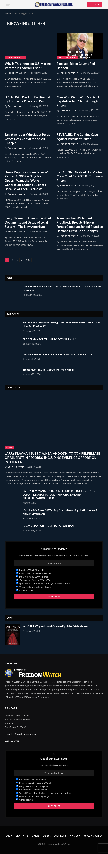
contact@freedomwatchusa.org (22, 734)
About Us (21, 836)
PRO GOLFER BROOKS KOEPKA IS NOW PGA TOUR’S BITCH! (58, 354)
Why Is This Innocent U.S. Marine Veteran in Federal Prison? (28, 66)
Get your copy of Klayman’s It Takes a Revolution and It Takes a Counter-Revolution (63, 288)
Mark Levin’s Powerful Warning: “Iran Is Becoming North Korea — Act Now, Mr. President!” (61, 324)
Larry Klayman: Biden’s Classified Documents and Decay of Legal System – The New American (28, 222)
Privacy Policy (94, 836)
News (9, 447)
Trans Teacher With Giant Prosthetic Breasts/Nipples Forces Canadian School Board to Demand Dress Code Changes (80, 224)
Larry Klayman (16, 466)
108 (28, 259)
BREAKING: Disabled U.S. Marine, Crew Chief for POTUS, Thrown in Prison (80, 176)
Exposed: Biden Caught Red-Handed (76, 66)
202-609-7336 (12, 740)
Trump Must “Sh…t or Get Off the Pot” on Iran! (48, 369)
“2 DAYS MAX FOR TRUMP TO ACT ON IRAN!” (49, 339)
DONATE (94, 4)
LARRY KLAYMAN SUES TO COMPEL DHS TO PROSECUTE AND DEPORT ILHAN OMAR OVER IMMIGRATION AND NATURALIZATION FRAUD (59, 494)
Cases (47, 836)
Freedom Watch (17, 72)
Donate (75, 836)
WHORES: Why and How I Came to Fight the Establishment (56, 626)
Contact (60, 836)
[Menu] (8, 5)
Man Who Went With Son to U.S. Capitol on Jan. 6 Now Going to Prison (79, 101)
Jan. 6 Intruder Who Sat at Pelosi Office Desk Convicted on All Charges (28, 139)
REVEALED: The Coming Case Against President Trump (77, 137)
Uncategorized (15, 57)
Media (36, 836)
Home (8, 836)
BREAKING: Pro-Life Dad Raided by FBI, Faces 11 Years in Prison (27, 99)
